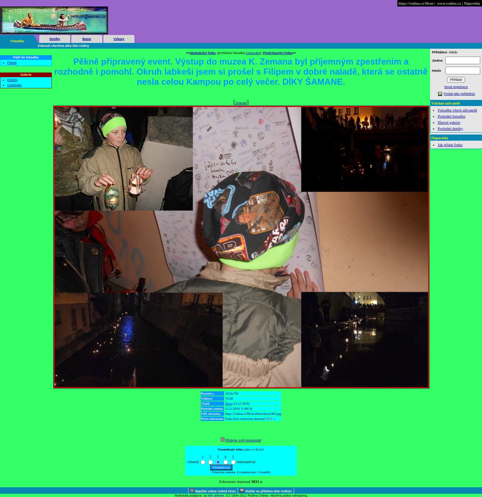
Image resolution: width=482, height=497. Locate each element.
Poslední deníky (450, 128)
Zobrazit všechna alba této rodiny (63, 46)
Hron (228, 403)
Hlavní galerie (449, 122)
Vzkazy (118, 39)
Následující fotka (203, 53)
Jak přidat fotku (450, 144)
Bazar (87, 39)
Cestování (14, 85)
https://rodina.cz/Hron (415, 3)
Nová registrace (456, 87)
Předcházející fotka (278, 53)
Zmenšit (241, 103)
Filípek (12, 63)
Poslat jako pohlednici (459, 94)
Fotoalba (17, 41)
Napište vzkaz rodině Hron (215, 491)
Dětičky (12, 80)
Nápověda (472, 3)
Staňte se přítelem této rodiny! (268, 491)
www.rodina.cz (449, 3)
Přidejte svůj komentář (244, 440)
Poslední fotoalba (451, 116)
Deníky (54, 39)
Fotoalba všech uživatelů (457, 110)
